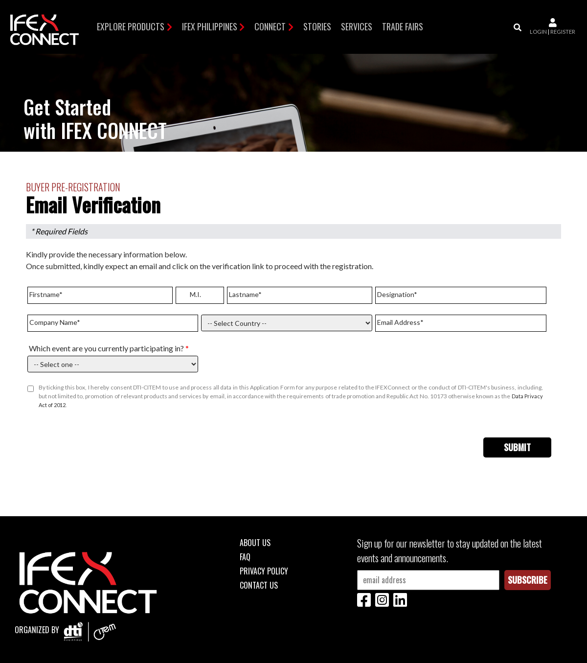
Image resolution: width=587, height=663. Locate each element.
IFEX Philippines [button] (209, 26)
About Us (255, 543)
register (562, 31)
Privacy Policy (264, 571)
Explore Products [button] (130, 26)
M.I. (195, 294)
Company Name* (54, 322)
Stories (317, 26)
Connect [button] (270, 26)
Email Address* (400, 322)
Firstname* (46, 294)
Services (356, 26)
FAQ (245, 557)
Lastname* (245, 294)
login (538, 31)
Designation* (397, 294)
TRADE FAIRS (402, 26)
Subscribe (527, 579)
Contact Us (259, 585)
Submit (517, 447)
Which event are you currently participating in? (109, 348)
